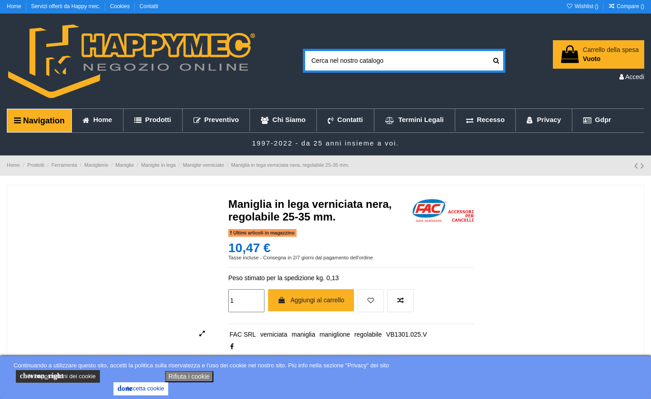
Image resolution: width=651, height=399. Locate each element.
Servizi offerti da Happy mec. (66, 6)
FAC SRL (243, 334)
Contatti (149, 6)
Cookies (121, 6)
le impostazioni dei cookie (58, 376)
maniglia (303, 334)
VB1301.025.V (406, 334)
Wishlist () (583, 6)
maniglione (335, 334)
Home (15, 6)
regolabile (368, 334)
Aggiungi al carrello (311, 300)
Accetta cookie (141, 389)
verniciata (274, 334)
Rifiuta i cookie (189, 376)
